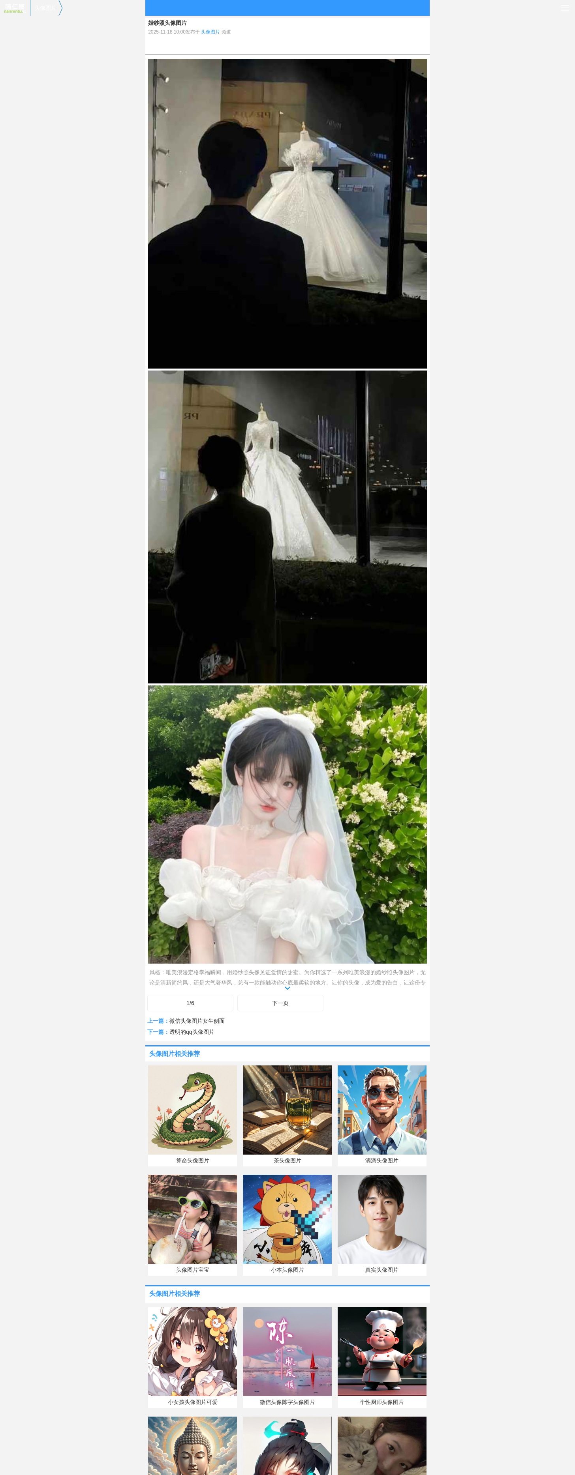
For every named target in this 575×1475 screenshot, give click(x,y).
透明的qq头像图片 (191, 1032)
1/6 (190, 1003)
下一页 (280, 1003)
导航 (565, 8)
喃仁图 (15, 8)
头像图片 (45, 8)
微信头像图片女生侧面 (197, 1021)
